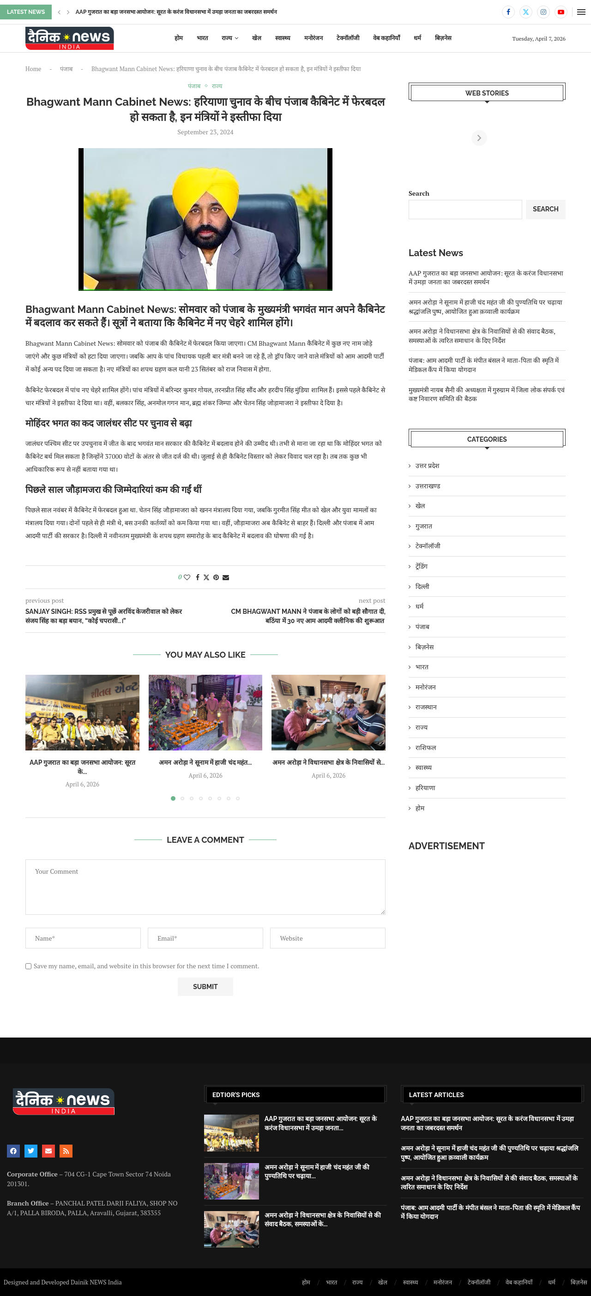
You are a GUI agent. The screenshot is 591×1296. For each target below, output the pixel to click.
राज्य (227, 38)
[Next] (558, 138)
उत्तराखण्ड (428, 485)
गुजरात (424, 526)
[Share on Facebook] (197, 577)
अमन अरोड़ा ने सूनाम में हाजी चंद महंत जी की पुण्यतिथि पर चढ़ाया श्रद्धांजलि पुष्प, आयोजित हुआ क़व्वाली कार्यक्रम (485, 307)
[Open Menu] (581, 12)
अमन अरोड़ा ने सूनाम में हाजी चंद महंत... (205, 762)
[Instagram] (543, 12)
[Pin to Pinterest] (216, 577)
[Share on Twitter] (206, 577)
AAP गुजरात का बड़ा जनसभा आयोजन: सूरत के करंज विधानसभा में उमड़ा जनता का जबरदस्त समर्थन (486, 278)
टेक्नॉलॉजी (348, 38)
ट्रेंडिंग (422, 566)
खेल (256, 38)
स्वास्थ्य (282, 38)
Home (33, 69)
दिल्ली (422, 586)
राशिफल (426, 747)
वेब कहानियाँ (386, 38)
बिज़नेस (443, 38)
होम (179, 38)
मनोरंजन (313, 38)
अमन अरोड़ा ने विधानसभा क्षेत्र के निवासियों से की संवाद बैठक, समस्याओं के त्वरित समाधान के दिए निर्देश (482, 336)
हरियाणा (425, 787)
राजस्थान (426, 706)
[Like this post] (187, 577)
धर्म (417, 38)
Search (419, 193)
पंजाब (66, 69)
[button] (59, 12)
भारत (202, 38)
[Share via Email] (226, 577)
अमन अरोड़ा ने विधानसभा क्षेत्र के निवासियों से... (328, 762)
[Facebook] (508, 12)
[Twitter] (525, 12)
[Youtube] (561, 12)
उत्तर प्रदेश (428, 465)
